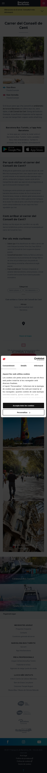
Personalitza (23, 412)
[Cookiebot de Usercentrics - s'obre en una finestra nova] (34, 359)
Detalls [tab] (24, 366)
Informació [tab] (38, 366)
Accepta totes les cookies (23, 405)
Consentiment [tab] (8, 366)
